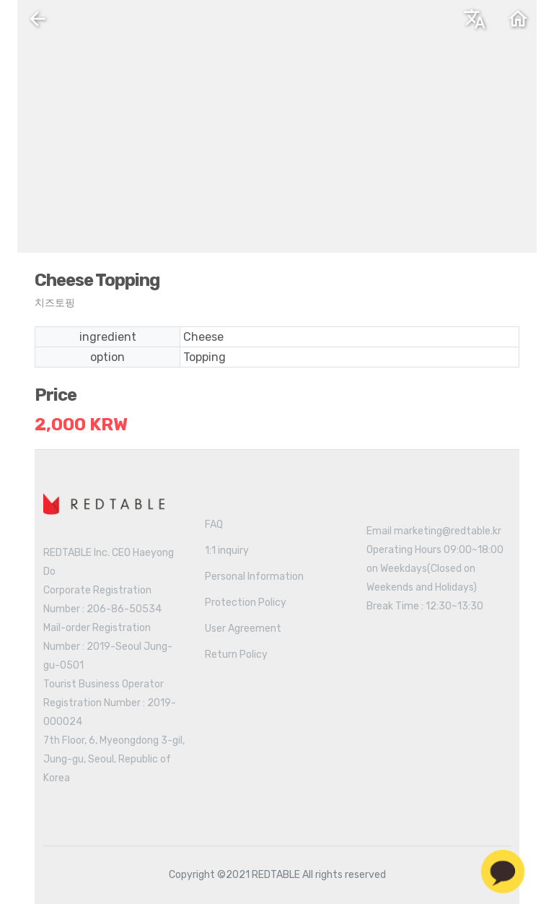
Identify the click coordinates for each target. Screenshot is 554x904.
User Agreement (243, 628)
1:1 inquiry (227, 550)
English (353, 23)
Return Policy (236, 654)
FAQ (214, 524)
